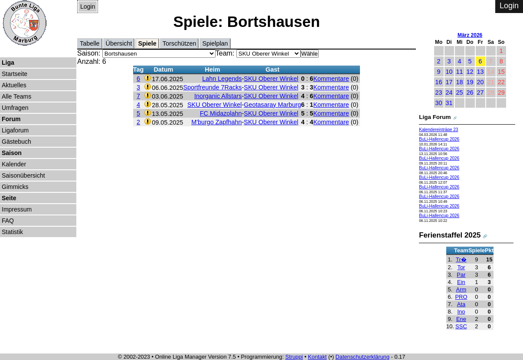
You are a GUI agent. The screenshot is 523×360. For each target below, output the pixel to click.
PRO (461, 297)
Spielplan (215, 43)
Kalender (14, 164)
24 (449, 92)
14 (490, 71)
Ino (461, 311)
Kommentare (331, 78)
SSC (461, 326)
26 (470, 92)
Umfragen (15, 107)
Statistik (12, 231)
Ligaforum (15, 130)
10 (449, 71)
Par (461, 274)
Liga (8, 62)
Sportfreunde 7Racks (212, 87)
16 (438, 82)
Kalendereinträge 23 (438, 129)
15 (501, 71)
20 (480, 82)
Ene (461, 319)
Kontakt (317, 356)
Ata (461, 304)
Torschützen (179, 43)
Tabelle (90, 43)
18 (459, 82)
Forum (11, 119)
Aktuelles (14, 85)
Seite (9, 198)
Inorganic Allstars (218, 95)
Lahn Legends (222, 78)
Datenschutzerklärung (362, 356)
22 (501, 82)
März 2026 (470, 35)
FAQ (8, 220)
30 (438, 102)
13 (480, 71)
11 (459, 71)
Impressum (17, 209)
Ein (461, 282)
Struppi (294, 356)
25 (459, 92)
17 (449, 82)
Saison (12, 152)
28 (490, 92)
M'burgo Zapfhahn (216, 122)
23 (438, 92)
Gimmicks (15, 186)
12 (470, 71)
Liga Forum (435, 117)
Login (87, 6)
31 (449, 102)
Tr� (461, 259)
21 (490, 82)
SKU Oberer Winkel (271, 78)
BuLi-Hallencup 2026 (439, 139)
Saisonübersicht (23, 175)
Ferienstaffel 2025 (450, 235)
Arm (461, 289)
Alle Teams (16, 96)
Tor (461, 267)
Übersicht (119, 43)
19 (470, 82)
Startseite (14, 73)
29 (501, 92)
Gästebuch (16, 141)
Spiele (147, 43)
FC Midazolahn (221, 113)
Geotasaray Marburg (272, 104)
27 (480, 92)
